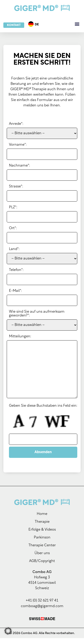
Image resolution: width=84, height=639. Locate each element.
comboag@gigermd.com (42, 607)
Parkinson (42, 538)
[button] (77, 24)
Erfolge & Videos (42, 530)
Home (42, 514)
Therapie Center (42, 546)
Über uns (42, 554)
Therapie (42, 522)
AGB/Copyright (42, 562)
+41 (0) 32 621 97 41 (42, 601)
